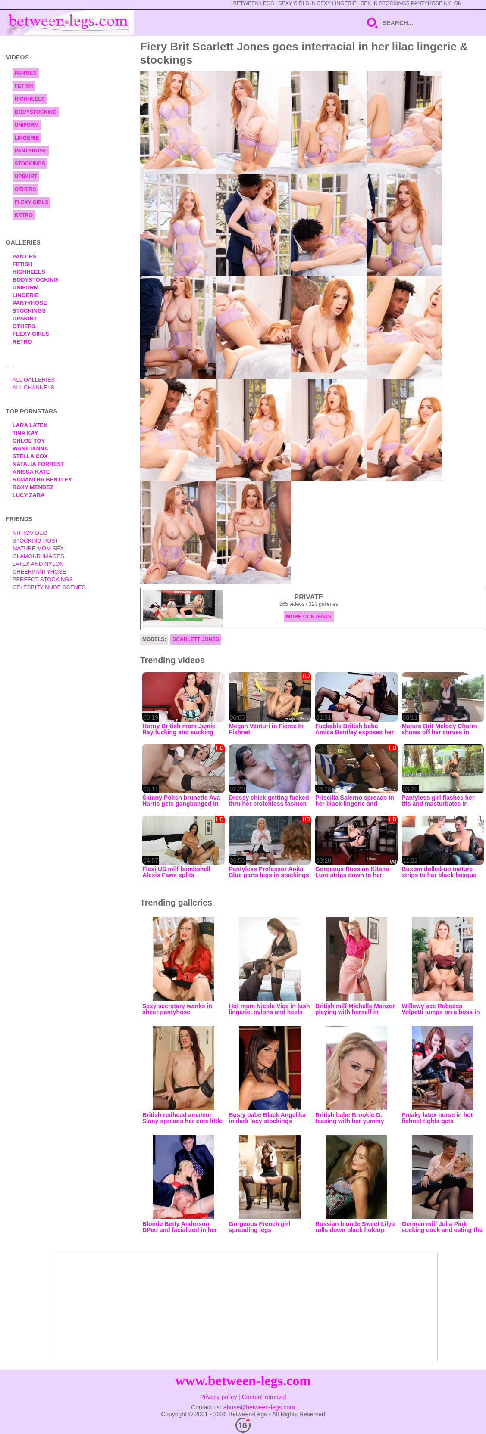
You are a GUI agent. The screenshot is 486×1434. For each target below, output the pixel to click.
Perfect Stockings (43, 579)
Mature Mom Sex (38, 548)
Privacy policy (218, 1397)
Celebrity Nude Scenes (49, 587)
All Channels (33, 387)
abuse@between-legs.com (259, 1407)
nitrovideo (30, 533)
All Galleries (34, 379)
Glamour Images (38, 556)
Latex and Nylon (38, 564)
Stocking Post (36, 540)
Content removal (264, 1397)
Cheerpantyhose (39, 571)
